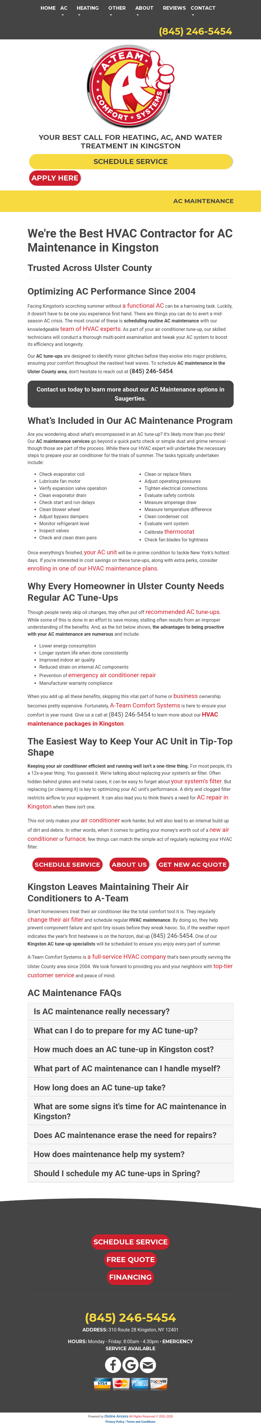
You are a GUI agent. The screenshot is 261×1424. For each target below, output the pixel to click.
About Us (129, 864)
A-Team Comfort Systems (145, 705)
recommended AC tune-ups (183, 611)
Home (48, 8)
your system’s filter (196, 781)
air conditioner (100, 820)
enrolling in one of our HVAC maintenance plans (92, 568)
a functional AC (143, 305)
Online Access (116, 1416)
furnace (75, 838)
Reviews (174, 8)
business (185, 696)
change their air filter (56, 919)
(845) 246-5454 (195, 31)
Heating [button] (88, 8)
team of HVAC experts (90, 328)
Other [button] (117, 8)
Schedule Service (67, 864)
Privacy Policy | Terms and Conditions (130, 1421)
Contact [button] (203, 8)
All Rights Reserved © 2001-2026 (151, 1416)
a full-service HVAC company (126, 956)
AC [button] (63, 8)
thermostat (179, 531)
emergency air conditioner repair (112, 675)
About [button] (144, 8)
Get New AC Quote (193, 864)
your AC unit (100, 552)
